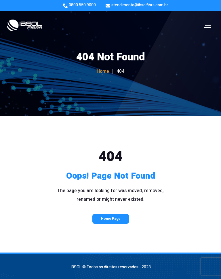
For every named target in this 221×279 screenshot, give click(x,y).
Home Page (110, 218)
